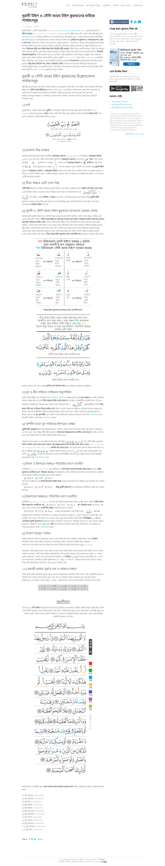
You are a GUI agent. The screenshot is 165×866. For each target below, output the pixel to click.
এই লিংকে (60, 34)
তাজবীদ (36, 26)
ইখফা (49, 397)
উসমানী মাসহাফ (28, 37)
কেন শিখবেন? (78, 6)
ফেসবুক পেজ (114, 41)
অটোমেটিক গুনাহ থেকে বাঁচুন (122, 108)
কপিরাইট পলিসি (64, 862)
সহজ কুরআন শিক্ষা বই (119, 102)
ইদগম (54, 397)
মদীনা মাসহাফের (39, 70)
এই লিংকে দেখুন (42, 457)
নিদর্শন (116, 6)
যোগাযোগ (88, 862)
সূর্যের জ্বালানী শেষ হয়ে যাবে (121, 105)
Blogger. (102, 859)
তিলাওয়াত (126, 6)
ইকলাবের (62, 397)
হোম (68, 6)
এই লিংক (93, 414)
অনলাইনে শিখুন (93, 6)
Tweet (39, 839)
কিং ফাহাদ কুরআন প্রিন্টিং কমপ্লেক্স (69, 31)
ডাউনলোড (138, 6)
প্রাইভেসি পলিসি (77, 862)
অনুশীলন (107, 6)
